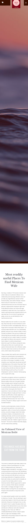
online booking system (7, 262)
